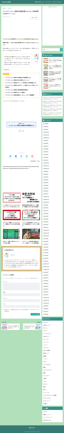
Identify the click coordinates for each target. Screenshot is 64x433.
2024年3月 (45, 154)
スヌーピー (46, 347)
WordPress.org (47, 420)
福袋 (44, 372)
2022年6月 (45, 213)
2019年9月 (45, 306)
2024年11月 (46, 135)
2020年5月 (45, 283)
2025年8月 (45, 123)
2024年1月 (45, 160)
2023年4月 (45, 185)
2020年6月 (45, 280)
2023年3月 (45, 188)
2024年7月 (45, 146)
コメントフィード (47, 417)
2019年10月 (46, 303)
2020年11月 (46, 266)
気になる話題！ (47, 350)
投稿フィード (46, 414)
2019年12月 (46, 297)
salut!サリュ (46, 336)
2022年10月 (46, 202)
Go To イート (46, 401)
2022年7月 (45, 210)
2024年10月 (46, 137)
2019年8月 (45, 308)
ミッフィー (46, 342)
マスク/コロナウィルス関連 (49, 395)
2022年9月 (45, 205)
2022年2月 (45, 224)
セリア (44, 330)
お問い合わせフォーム (39, 1)
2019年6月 (45, 314)
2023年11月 (46, 165)
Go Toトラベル (46, 398)
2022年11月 (46, 199)
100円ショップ (46, 325)
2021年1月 (45, 261)
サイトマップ (48, 1)
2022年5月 (45, 216)
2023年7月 (45, 177)
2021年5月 (45, 250)
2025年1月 (45, 129)
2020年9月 (45, 272)
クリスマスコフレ (47, 370)
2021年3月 (45, 255)
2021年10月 (46, 236)
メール (5, 298)
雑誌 (44, 367)
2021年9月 (45, 238)
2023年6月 (45, 179)
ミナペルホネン (47, 364)
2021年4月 (45, 252)
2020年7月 (45, 278)
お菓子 (44, 378)
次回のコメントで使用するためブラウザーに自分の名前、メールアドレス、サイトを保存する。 (21, 310)
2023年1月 (45, 193)
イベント (45, 358)
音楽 (44, 386)
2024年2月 (45, 157)
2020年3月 (45, 289)
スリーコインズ (47, 333)
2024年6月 (45, 149)
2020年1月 (45, 294)
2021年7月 (45, 244)
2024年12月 (46, 132)
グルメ (44, 361)
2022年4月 (45, 219)
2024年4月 (45, 151)
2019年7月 (45, 311)
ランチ (44, 381)
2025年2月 (45, 126)
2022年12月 (46, 196)
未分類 (44, 403)
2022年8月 (45, 207)
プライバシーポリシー (57, 1)
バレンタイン (46, 375)
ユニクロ (45, 322)
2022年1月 (45, 227)
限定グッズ (46, 353)
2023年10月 (46, 168)
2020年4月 (45, 286)
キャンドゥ (46, 339)
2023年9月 (45, 171)
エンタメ (45, 384)
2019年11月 (46, 300)
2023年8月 (45, 174)
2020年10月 (46, 269)
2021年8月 (45, 241)
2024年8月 (45, 143)
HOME (32, 427)
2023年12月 (46, 163)
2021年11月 (46, 233)
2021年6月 (45, 247)
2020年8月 (45, 275)
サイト (4, 304)
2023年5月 (45, 182)
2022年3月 (45, 222)
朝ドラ (44, 389)
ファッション (46, 392)
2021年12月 (46, 230)
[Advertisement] (21, 29)
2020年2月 (45, 292)
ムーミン (45, 344)
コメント (5, 281)
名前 (4, 292)
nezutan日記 (6, 2)
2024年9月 (45, 140)
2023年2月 (45, 191)
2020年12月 (46, 264)
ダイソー (45, 328)
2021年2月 (45, 258)
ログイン (45, 411)
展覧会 (38, 161)
